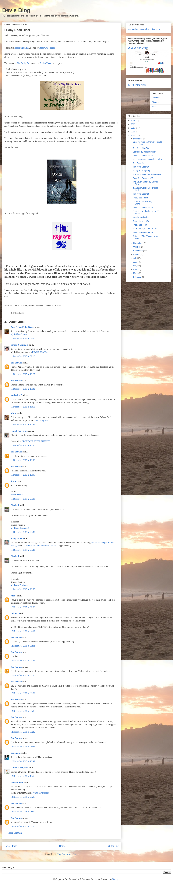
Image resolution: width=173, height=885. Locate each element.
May (135, 266)
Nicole (13, 596)
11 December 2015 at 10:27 (23, 374)
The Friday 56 (23, 63)
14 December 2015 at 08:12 (23, 811)
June (135, 262)
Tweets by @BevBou (137, 85)
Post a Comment (15, 833)
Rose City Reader (47, 48)
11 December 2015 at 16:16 (23, 407)
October (137, 247)
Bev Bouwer (16, 363)
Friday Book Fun (140, 225)
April (135, 269)
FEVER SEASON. (40, 352)
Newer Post (10, 845)
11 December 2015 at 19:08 (23, 460)
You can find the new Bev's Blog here (144, 29)
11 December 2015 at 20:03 (23, 499)
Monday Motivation (141, 217)
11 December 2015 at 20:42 (23, 550)
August (136, 254)
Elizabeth (15, 505)
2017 (133, 128)
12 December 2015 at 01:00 (23, 607)
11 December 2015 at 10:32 (23, 389)
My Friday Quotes (19, 334)
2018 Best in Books (138, 47)
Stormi (14, 481)
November (138, 243)
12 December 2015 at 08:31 (23, 646)
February (137, 277)
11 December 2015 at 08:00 (23, 338)
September (138, 251)
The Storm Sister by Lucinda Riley (147, 159)
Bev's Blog (16, 10)
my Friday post (41, 420)
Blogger (115, 879)
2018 (133, 124)
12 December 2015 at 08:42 (23, 732)
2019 (133, 120)
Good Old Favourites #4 (143, 207)
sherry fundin (17, 782)
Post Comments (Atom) (67, 854)
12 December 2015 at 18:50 (23, 776)
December (138, 139)
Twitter (155, 106)
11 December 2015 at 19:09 (23, 475)
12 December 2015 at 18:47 (23, 761)
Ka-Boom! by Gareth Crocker (145, 228)
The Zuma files (139, 163)
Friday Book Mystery (141, 170)
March (136, 273)
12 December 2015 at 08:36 (23, 675)
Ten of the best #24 (141, 221)
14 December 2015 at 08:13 (23, 826)
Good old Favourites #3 (143, 232)
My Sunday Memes (40, 793)
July (135, 258)
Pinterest (156, 102)
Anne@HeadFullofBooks (22, 327)
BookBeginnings (21, 48)
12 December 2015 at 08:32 (23, 660)
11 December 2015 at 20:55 (23, 589)
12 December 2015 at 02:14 (23, 631)
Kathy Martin (17, 538)
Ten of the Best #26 (141, 167)
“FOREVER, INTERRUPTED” (36, 441)
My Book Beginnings (20, 528)
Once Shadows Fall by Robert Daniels (40, 545)
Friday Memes (17, 494)
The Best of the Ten (141, 148)
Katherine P (16, 395)
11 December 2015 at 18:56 (23, 445)
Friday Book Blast (140, 198)
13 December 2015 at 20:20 (23, 797)
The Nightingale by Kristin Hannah (147, 174)
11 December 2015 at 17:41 (23, 424)
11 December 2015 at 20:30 (23, 532)
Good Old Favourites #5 (143, 178)
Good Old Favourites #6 (143, 155)
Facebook (156, 98)
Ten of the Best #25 (141, 194)
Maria (13, 413)
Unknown (15, 613)
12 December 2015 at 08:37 (23, 693)
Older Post (113, 845)
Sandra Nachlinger (19, 345)
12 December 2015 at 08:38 (23, 711)
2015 (133, 135)
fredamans (16, 753)
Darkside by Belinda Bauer (144, 152)
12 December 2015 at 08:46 (23, 746)
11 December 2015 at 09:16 (23, 356)
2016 (133, 132)
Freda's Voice (45, 63)
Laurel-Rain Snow (19, 431)
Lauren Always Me (19, 767)
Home (62, 845)
